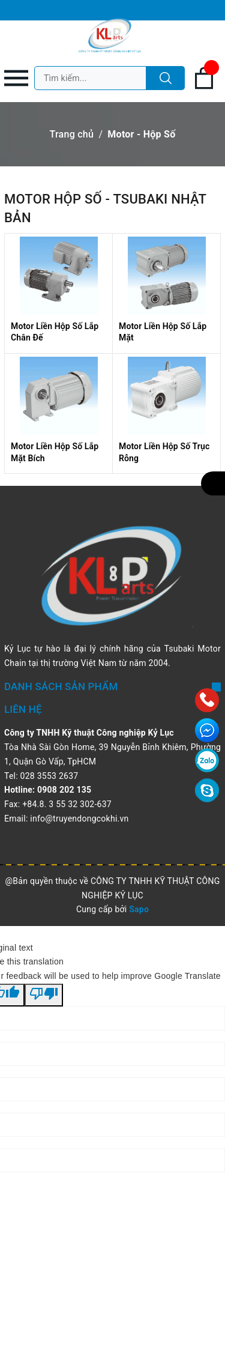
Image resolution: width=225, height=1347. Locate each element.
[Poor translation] (44, 995)
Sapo (139, 909)
